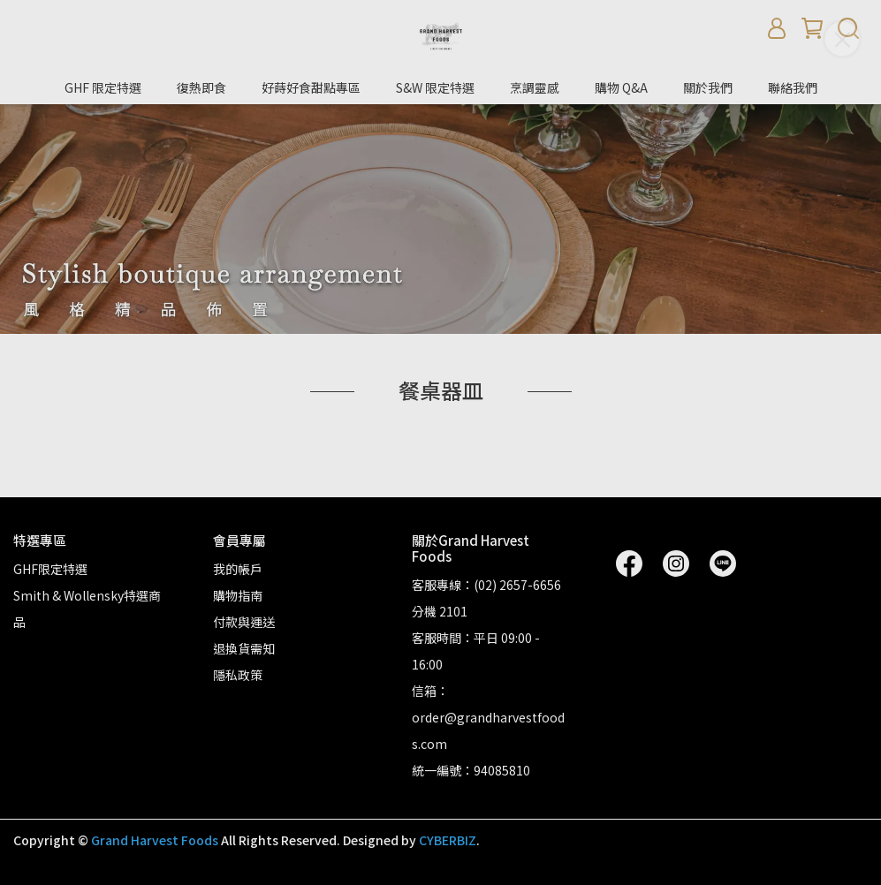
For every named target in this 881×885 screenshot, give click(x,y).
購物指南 (237, 595)
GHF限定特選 (50, 569)
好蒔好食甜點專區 (311, 87)
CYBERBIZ (447, 840)
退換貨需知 (244, 648)
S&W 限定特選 (435, 87)
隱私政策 (237, 675)
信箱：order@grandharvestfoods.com (488, 717)
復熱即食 (201, 87)
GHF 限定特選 (103, 87)
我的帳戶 (237, 569)
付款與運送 (244, 622)
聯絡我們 (792, 87)
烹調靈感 (534, 87)
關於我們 (708, 87)
